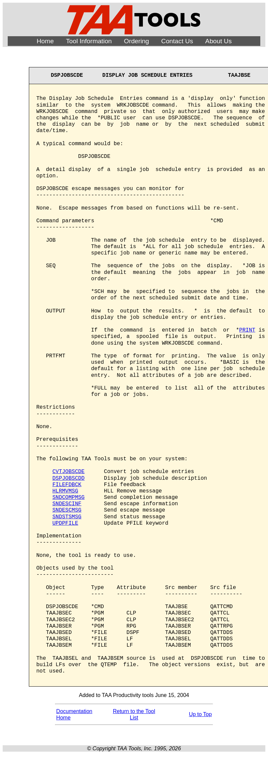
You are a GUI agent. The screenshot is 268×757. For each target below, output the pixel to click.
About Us (218, 41)
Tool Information (89, 41)
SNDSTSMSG (66, 517)
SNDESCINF (66, 504)
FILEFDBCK (66, 484)
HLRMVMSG (65, 491)
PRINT (247, 330)
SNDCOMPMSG (68, 497)
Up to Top (200, 714)
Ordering (136, 41)
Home (45, 41)
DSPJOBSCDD (68, 478)
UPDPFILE (65, 523)
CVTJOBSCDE (68, 471)
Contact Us (177, 41)
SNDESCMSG (66, 510)
